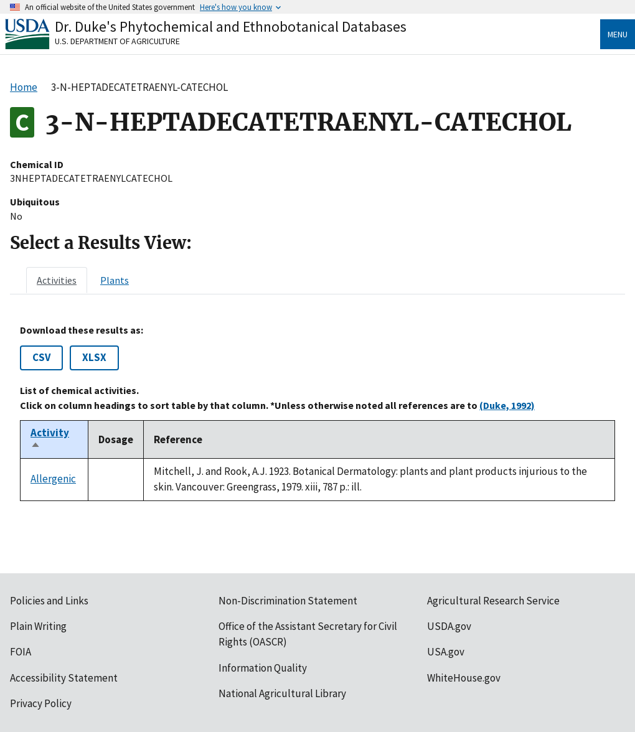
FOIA (20, 652)
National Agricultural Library (282, 693)
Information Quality (263, 668)
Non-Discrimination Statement (288, 601)
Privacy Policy (41, 703)
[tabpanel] (317, 412)
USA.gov (445, 652)
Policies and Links (49, 601)
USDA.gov (449, 626)
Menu (618, 34)
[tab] (56, 280)
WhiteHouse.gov (464, 678)
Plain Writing (38, 626)
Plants (114, 280)
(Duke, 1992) (507, 405)
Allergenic (53, 479)
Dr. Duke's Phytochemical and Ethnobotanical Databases (231, 26)
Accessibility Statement (64, 678)
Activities (57, 280)
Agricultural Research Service (493, 601)
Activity (50, 439)
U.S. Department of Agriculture (117, 41)
